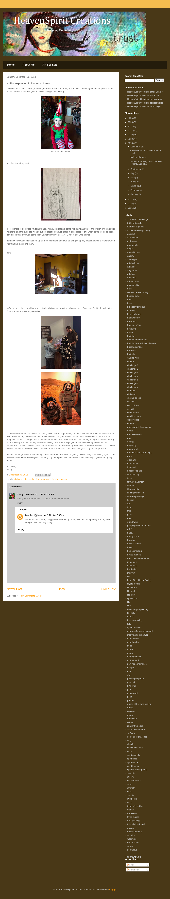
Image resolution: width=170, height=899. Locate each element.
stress (130, 791)
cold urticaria (133, 405)
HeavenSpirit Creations (58, 21)
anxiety (130, 256)
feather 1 (131, 485)
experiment (132, 463)
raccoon (131, 711)
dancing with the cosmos (139, 427)
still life (130, 777)
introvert (131, 573)
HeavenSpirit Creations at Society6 (144, 106)
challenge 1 (132, 365)
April (133, 181)
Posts (131, 865)
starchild (131, 773)
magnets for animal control (140, 631)
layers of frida (133, 584)
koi (128, 576)
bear (129, 299)
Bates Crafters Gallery (137, 292)
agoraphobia (133, 245)
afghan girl (132, 241)
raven (130, 715)
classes (130, 401)
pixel (129, 696)
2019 (130, 139)
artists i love (133, 281)
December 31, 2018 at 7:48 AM (39, 494)
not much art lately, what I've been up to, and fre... (146, 162)
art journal (132, 270)
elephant (131, 460)
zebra (130, 846)
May (133, 177)
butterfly (131, 354)
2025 (130, 118)
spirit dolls (132, 758)
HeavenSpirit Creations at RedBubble (145, 103)
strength (131, 788)
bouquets (131, 329)
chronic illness (134, 398)
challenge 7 (132, 387)
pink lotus (131, 686)
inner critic (132, 565)
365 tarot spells (134, 223)
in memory (132, 562)
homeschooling (134, 551)
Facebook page (134, 471)
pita (129, 689)
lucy (129, 624)
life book (131, 591)
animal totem (133, 252)
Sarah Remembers (136, 729)
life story (55, 479)
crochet (130, 423)
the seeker (132, 813)
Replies (23, 509)
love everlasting (134, 620)
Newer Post (14, 589)
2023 (130, 122)
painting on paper (135, 678)
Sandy (20, 494)
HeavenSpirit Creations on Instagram (144, 99)
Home (11, 64)
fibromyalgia (133, 489)
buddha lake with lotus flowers (141, 343)
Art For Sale (49, 64)
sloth (129, 751)
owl (129, 675)
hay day (131, 540)
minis (129, 646)
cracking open (134, 416)
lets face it (132, 587)
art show (131, 274)
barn (129, 288)
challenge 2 (132, 369)
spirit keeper (133, 766)
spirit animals (133, 755)
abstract (131, 234)
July (133, 173)
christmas (18, 479)
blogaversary (133, 317)
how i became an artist (138, 558)
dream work (132, 449)
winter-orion (132, 842)
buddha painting (135, 347)
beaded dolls (133, 296)
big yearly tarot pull (136, 307)
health (130, 547)
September (136, 169)
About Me (28, 64)
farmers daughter (135, 482)
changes (131, 390)
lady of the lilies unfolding (139, 580)
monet (130, 649)
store (129, 784)
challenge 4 (132, 376)
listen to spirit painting (137, 609)
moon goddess (134, 656)
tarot (129, 802)
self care (131, 733)
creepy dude (133, 420)
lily (128, 602)
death (130, 430)
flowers (130, 500)
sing (129, 740)
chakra (130, 361)
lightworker (132, 598)
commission (133, 412)
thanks (130, 809)
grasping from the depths (139, 525)
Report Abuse (133, 856)
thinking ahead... (138, 157)
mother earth (133, 660)
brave (130, 332)
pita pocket (132, 693)
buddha (130, 336)
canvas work (133, 358)
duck (129, 456)
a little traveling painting (138, 230)
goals (129, 518)
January (135, 194)
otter (129, 671)
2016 (130, 203)
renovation (132, 718)
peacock (131, 682)
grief (129, 529)
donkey (130, 442)
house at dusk (134, 554)
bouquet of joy (134, 325)
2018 (130, 143)
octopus (131, 667)
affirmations (132, 237)
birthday (131, 310)
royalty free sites (135, 726)
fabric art (131, 467)
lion (129, 605)
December (136, 146)
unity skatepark (134, 831)
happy (130, 533)
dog (129, 438)
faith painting (133, 474)
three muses (133, 817)
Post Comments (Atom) (31, 596)
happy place (133, 536)
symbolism (132, 799)
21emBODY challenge (137, 219)
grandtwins (45, 479)
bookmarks (132, 321)
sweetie (131, 795)
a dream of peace (135, 226)
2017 (130, 199)
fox (128, 503)
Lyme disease (133, 627)
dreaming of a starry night (139, 452)
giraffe (130, 514)
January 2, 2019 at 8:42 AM (51, 515)
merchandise (133, 642)
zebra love (132, 850)
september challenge (137, 737)
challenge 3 (132, 372)
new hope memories (137, 664)
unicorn (130, 828)
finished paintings (135, 496)
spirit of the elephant (137, 769)
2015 (130, 208)
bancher (29, 515)
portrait (130, 700)
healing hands (134, 543)
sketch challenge (135, 747)
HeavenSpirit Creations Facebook (143, 95)
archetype (132, 259)
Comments (133, 869)
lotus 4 (130, 616)
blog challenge (134, 314)
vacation (131, 835)
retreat (130, 722)
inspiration (132, 569)
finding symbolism (135, 492)
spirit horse (132, 762)
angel (130, 248)
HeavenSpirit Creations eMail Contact (145, 92)
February (135, 190)
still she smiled (134, 780)
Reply (19, 503)
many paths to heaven (137, 635)
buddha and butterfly (137, 339)
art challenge (133, 263)
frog (129, 511)
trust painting (133, 820)
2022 (130, 126)
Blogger (113, 889)
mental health (133, 638)
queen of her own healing (139, 704)
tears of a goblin (135, 806)
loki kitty (131, 613)
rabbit (130, 707)
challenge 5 (132, 380)
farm (129, 478)
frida (129, 507)
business (131, 350)
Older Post (108, 589)
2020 (130, 134)
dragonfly (131, 445)
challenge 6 (132, 383)
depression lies (31, 479)
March (134, 186)
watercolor (132, 839)
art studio (131, 277)
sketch (64, 479)
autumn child (133, 285)
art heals (131, 267)
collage (130, 409)
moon (130, 653)
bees (129, 303)
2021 (130, 130)
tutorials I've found (136, 824)
